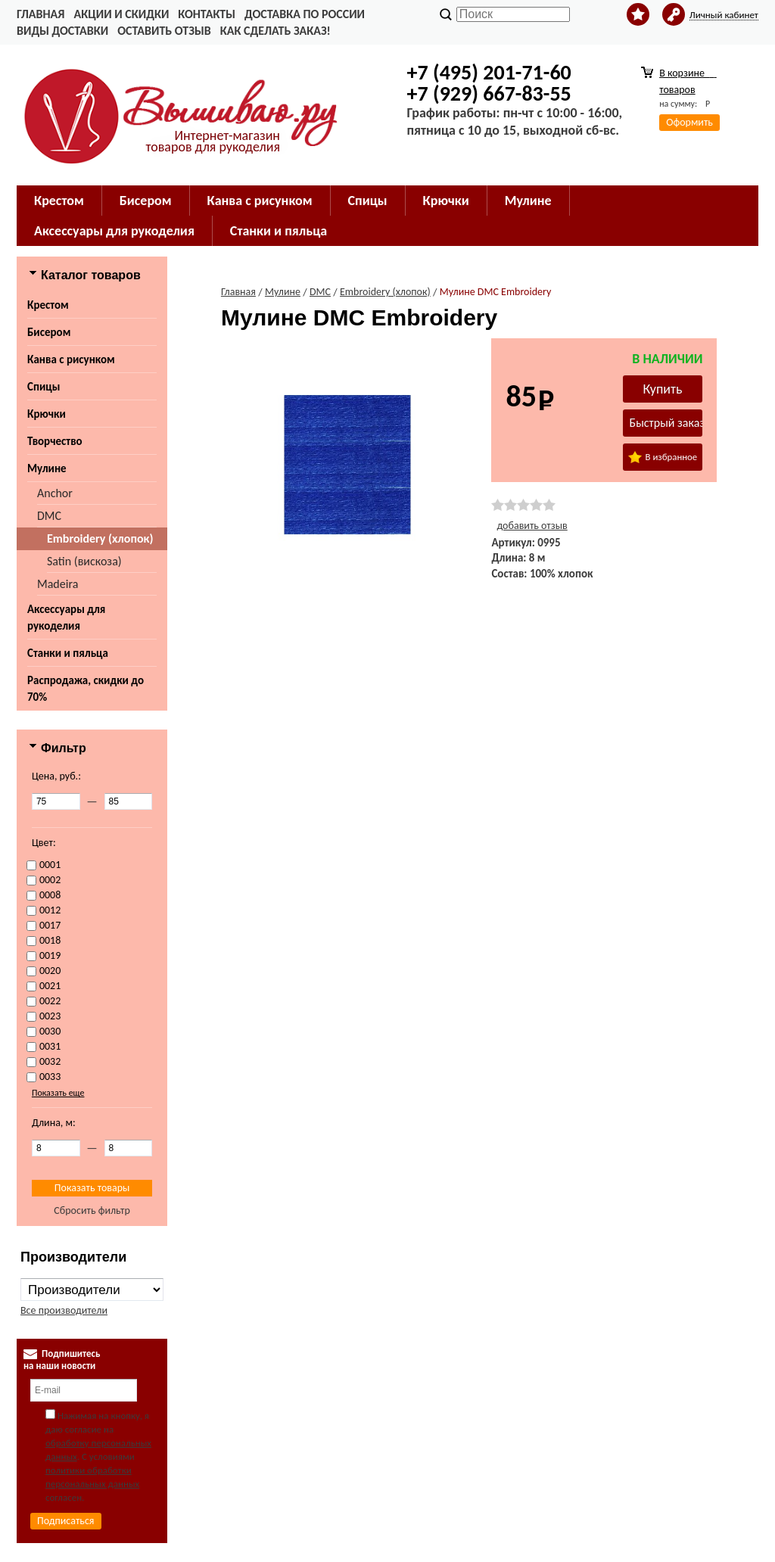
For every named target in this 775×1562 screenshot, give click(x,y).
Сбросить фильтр (92, 1210)
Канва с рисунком (71, 359)
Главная (40, 14)
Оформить (689, 122)
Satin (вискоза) (84, 561)
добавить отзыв (531, 525)
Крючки (46, 414)
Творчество (54, 441)
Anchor (55, 493)
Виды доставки (62, 30)
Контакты (206, 14)
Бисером (48, 332)
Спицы (43, 387)
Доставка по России (304, 14)
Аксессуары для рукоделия (66, 617)
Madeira (57, 584)
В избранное (662, 457)
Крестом (48, 305)
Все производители (63, 1310)
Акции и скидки (121, 14)
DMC (49, 516)
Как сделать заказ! (275, 30)
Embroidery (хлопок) (100, 538)
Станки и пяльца (67, 653)
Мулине (47, 468)
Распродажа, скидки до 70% (85, 689)
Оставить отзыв (163, 30)
